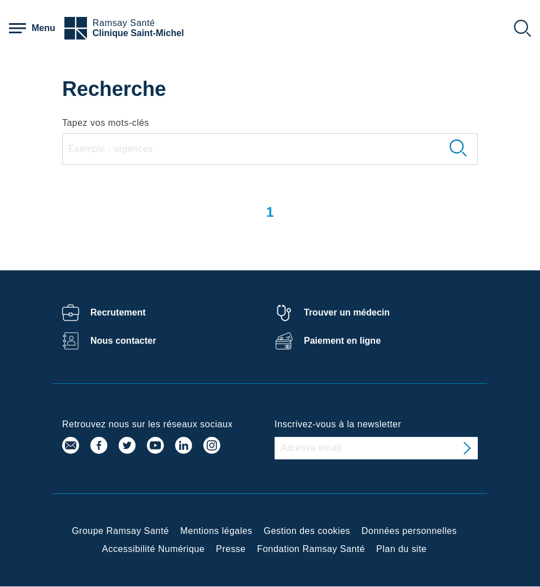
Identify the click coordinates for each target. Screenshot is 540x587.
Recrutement (118, 312)
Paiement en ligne (342, 340)
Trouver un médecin (347, 312)
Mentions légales (216, 531)
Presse (231, 549)
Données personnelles (409, 531)
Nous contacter (123, 340)
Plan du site (401, 549)
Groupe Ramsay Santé (120, 531)
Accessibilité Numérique (153, 549)
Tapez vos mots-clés (105, 123)
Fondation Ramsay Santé (311, 549)
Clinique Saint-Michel (138, 33)
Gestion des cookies (307, 531)
